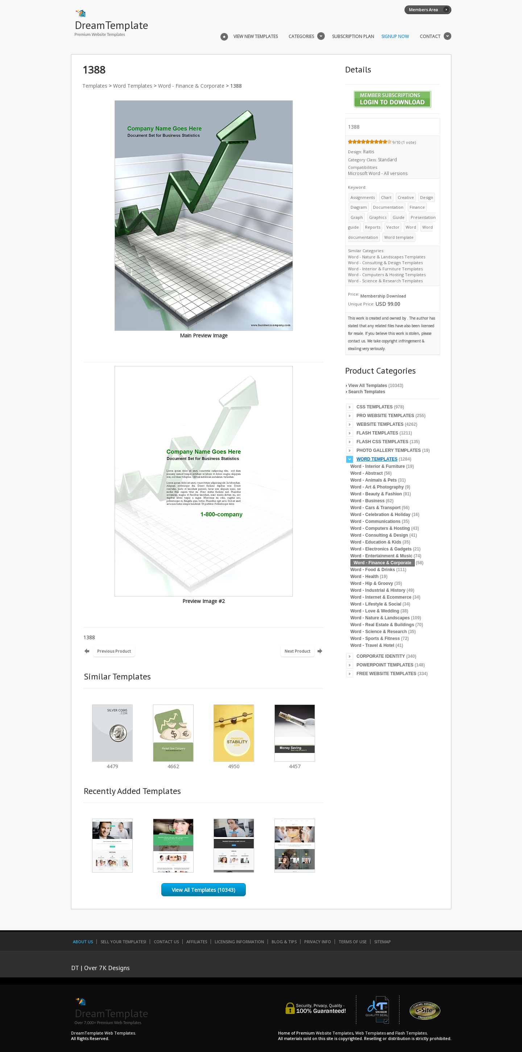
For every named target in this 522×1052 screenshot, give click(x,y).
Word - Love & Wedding (375, 611)
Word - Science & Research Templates (385, 280)
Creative (406, 197)
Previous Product (114, 651)
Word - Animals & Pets (374, 480)
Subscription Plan (353, 36)
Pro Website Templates (385, 415)
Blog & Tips (284, 941)
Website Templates (380, 424)
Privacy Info (317, 941)
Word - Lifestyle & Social (376, 604)
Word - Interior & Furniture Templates (385, 268)
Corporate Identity (381, 656)
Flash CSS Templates (383, 441)
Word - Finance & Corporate (191, 85)
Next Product (297, 651)
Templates (94, 85)
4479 (112, 763)
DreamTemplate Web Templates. (103, 1033)
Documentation (388, 207)
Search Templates (366, 391)
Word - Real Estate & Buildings (382, 624)
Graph (357, 217)
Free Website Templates (387, 673)
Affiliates (196, 941)
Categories (301, 36)
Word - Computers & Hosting (380, 528)
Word (411, 227)
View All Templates (367, 385)
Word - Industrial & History (378, 590)
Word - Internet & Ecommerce (381, 597)
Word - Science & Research (379, 631)
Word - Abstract (367, 473)
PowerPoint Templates (385, 665)
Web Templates (370, 1033)
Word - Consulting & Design (379, 535)
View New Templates (255, 36)
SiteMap (382, 941)
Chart (386, 197)
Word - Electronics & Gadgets (381, 549)
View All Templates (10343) (203, 889)
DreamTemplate (111, 25)
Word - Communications (376, 521)
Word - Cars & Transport (376, 507)
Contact (430, 36)
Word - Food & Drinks (373, 569)
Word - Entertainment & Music (382, 555)
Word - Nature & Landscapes (380, 617)
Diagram (359, 207)
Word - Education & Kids (376, 542)
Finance (417, 207)
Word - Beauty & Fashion (376, 493)
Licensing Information (239, 941)
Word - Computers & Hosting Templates (387, 274)
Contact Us (166, 941)
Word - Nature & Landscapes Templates (386, 256)
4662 (173, 763)
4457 (294, 763)
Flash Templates (377, 433)
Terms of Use (352, 941)
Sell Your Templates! (123, 941)
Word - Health (365, 576)
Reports (372, 227)
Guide (399, 217)
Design (426, 197)
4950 (234, 763)
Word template (399, 237)
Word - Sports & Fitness (375, 638)
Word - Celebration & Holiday (381, 514)
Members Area (423, 9)
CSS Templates (375, 406)
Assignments (363, 197)
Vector (392, 227)
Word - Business (368, 500)
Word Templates (132, 85)
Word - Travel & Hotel (372, 645)
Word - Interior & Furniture (378, 466)
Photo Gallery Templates (389, 450)
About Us (83, 941)
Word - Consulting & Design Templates (385, 262)
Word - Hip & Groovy (372, 583)
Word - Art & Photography (377, 487)
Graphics (377, 217)
